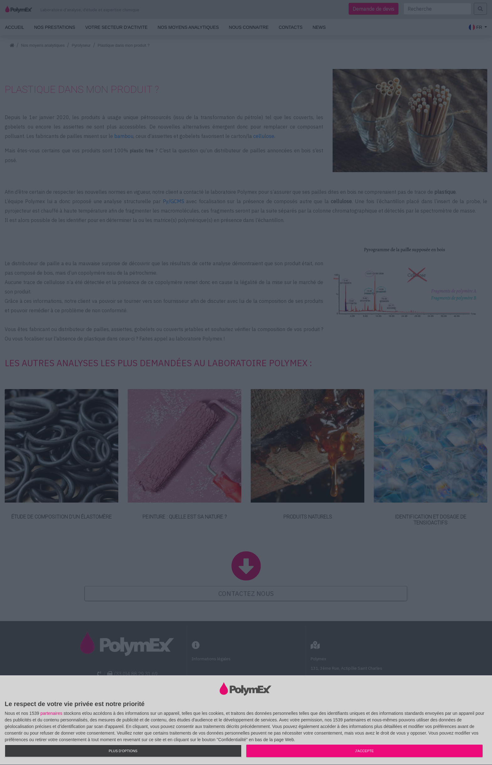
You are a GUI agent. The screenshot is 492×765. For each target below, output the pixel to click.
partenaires (51, 713)
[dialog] (246, 720)
